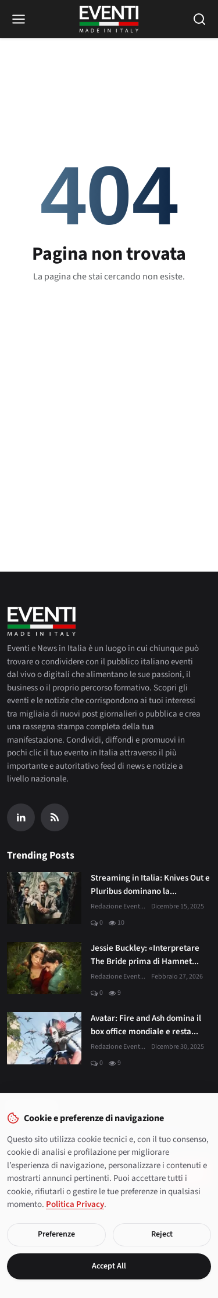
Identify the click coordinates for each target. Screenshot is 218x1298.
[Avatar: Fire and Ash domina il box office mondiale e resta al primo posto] (44, 1038)
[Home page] (109, 19)
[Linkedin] (21, 817)
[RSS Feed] (55, 817)
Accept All (109, 1266)
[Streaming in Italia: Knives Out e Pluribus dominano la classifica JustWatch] (44, 898)
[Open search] (199, 19)
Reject (162, 1234)
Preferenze (56, 1234)
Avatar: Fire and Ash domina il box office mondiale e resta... (146, 1025)
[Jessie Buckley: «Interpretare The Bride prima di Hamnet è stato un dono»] (44, 968)
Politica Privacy (75, 1204)
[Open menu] (19, 19)
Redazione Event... (118, 906)
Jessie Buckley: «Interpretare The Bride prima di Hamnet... (145, 955)
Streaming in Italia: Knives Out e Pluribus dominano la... (150, 884)
